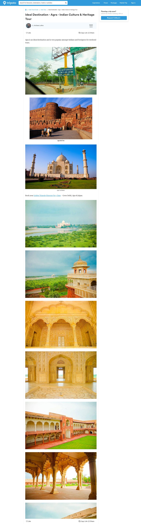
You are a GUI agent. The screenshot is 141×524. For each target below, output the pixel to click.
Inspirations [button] (96, 3)
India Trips (43, 9)
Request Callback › (114, 18)
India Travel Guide (33, 9)
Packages (114, 3)
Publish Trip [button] (124, 3)
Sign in (133, 3)
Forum (106, 3)
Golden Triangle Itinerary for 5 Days (47, 195)
